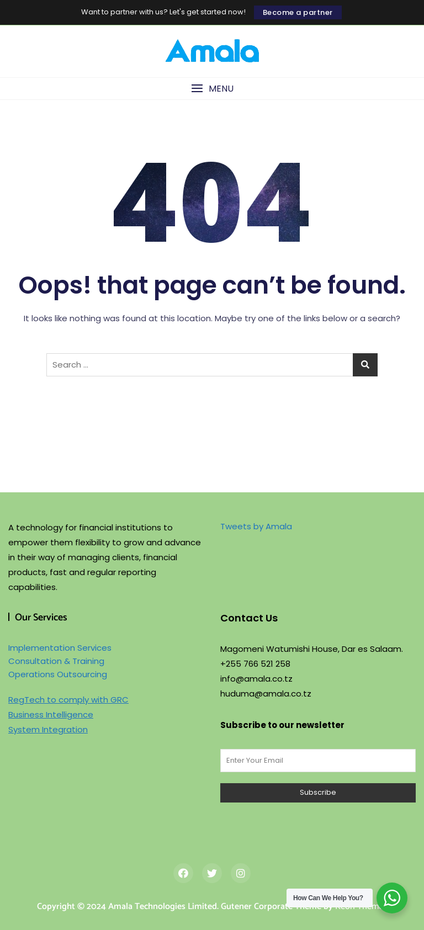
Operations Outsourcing (57, 674)
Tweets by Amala (256, 526)
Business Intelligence (50, 714)
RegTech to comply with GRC (68, 699)
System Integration (48, 729)
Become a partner (298, 12)
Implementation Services (60, 647)
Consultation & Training (56, 661)
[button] (212, 88)
